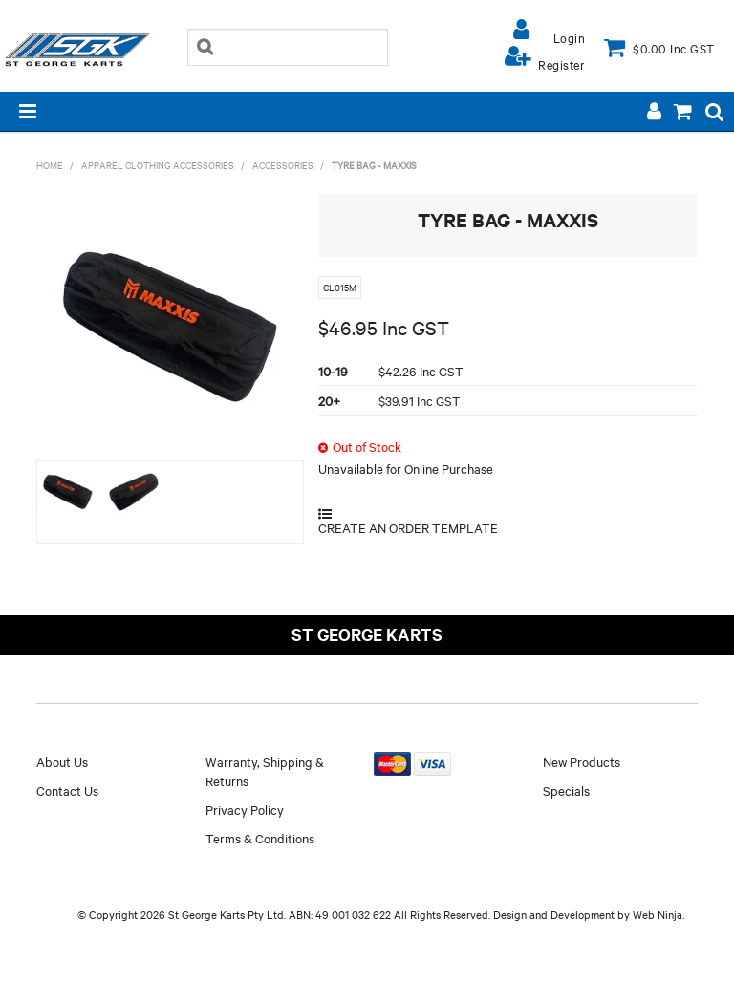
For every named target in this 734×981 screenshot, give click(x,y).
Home (49, 165)
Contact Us (67, 790)
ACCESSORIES (282, 165)
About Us (62, 761)
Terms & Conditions (259, 837)
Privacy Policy (244, 809)
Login (569, 37)
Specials (566, 790)
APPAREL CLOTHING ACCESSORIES (157, 165)
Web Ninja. (658, 914)
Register (561, 64)
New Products (581, 761)
